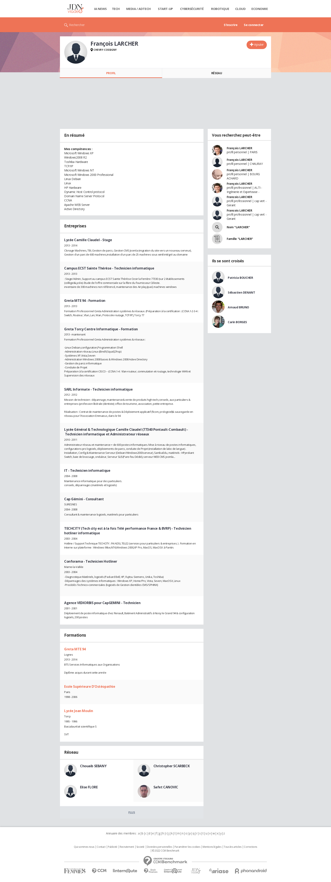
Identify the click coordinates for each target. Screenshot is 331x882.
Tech (116, 9)
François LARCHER (239, 148)
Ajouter (259, 44)
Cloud (240, 9)
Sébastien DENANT (241, 292)
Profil (111, 73)
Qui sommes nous (84, 846)
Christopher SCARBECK (171, 766)
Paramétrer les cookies (187, 846)
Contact (101, 846)
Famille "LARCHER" (240, 239)
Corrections (250, 846)
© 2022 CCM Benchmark (165, 850)
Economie (259, 9)
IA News (100, 9)
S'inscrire (230, 25)
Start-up (165, 9)
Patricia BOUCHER (240, 278)
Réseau (216, 73)
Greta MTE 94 (75, 649)
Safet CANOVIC (165, 787)
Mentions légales (212, 846)
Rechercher (77, 25)
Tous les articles (232, 846)
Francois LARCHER (239, 197)
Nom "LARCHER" (238, 227)
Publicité (112, 846)
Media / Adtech (138, 9)
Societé (140, 846)
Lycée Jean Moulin (78, 710)
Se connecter (254, 25)
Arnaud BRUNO (238, 307)
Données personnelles (159, 846)
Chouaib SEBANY (93, 766)
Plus (131, 812)
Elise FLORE (89, 787)
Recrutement (127, 846)
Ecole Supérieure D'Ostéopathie (89, 686)
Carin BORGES (237, 322)
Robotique (220, 9)
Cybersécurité (192, 9)
